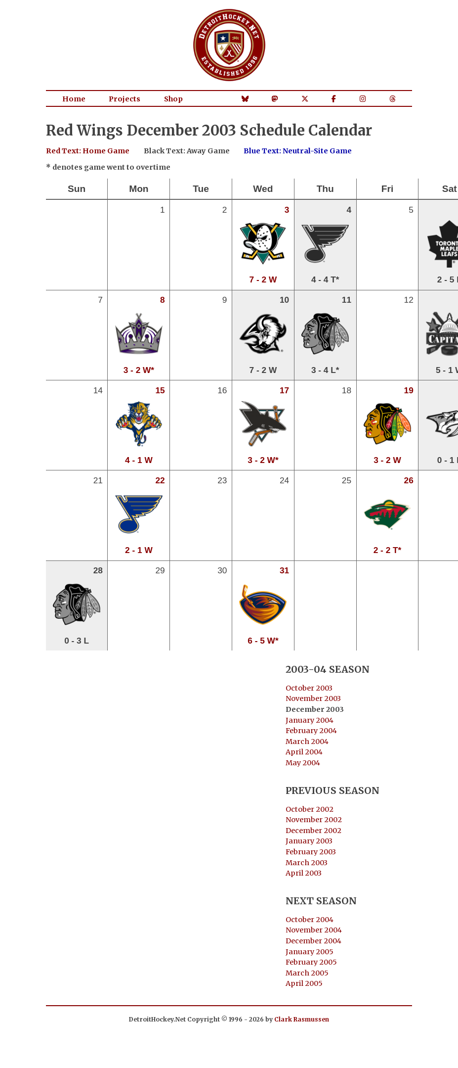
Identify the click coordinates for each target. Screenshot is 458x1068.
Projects (124, 98)
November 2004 (314, 930)
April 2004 (304, 751)
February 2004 (311, 730)
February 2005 (311, 962)
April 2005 (304, 983)
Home (73, 98)
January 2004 (309, 720)
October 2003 (309, 688)
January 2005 (309, 951)
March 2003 (307, 862)
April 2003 (304, 873)
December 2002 (313, 830)
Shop (173, 98)
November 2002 (314, 819)
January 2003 (309, 840)
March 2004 (307, 741)
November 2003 (313, 698)
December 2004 (313, 940)
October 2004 (309, 919)
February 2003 (311, 851)
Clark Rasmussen (301, 1019)
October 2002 (309, 809)
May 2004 (303, 762)
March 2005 (307, 973)
